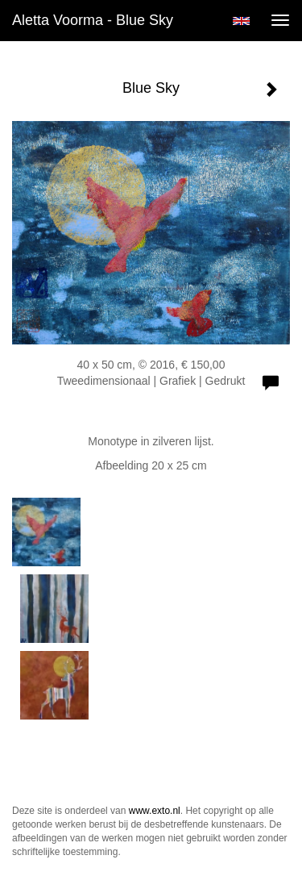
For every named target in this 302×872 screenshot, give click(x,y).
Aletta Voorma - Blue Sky (92, 20)
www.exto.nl (154, 810)
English (241, 21)
